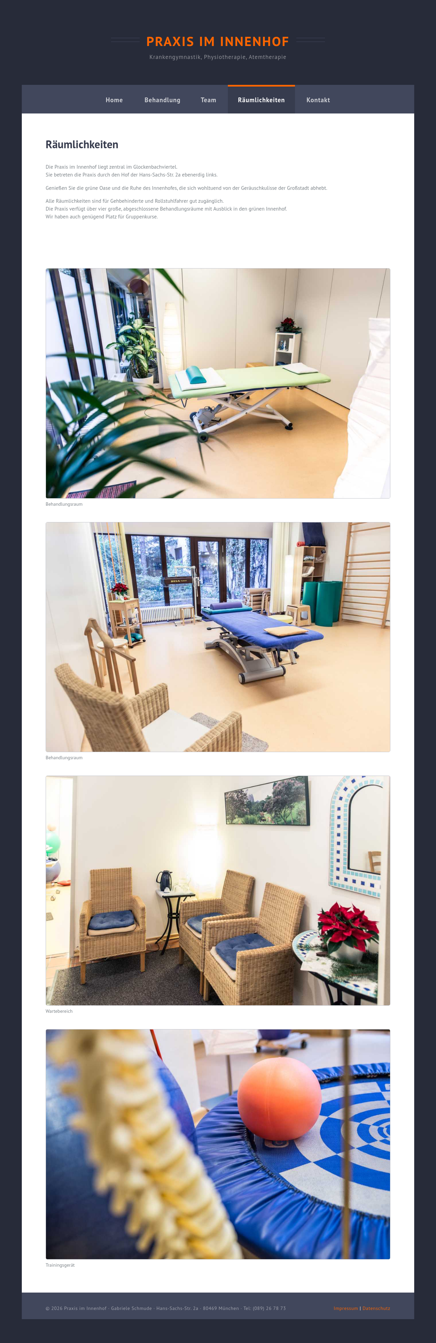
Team (209, 100)
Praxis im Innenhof (218, 41)
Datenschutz (376, 1308)
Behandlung (162, 100)
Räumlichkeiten (261, 100)
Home (114, 100)
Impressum (346, 1308)
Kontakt (318, 100)
